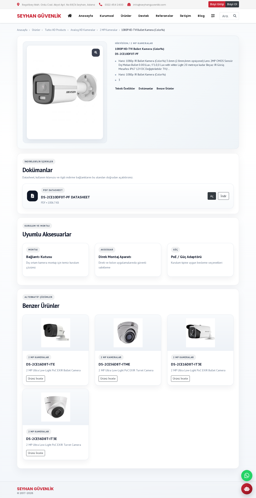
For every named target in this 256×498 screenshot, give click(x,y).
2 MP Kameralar (108, 30)
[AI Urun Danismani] (246, 488)
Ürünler (36, 30)
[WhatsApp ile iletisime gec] (246, 475)
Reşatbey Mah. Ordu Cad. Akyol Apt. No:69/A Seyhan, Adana (58, 4)
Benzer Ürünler (165, 88)
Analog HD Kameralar (83, 30)
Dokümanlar (146, 88)
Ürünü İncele (35, 378)
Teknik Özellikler (125, 88)
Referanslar (164, 16)
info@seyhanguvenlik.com (149, 4)
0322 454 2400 (114, 4)
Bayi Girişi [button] (217, 4)
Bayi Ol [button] (232, 4)
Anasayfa (86, 16)
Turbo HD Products (55, 30)
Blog (201, 16)
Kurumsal (107, 16)
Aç (211, 196)
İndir (223, 196)
